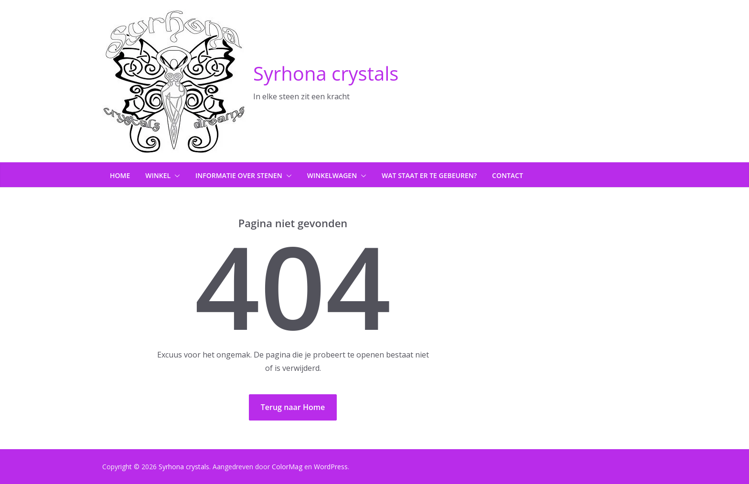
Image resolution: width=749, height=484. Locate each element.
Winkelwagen (332, 175)
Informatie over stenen (238, 175)
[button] (175, 175)
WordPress (331, 466)
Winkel (158, 175)
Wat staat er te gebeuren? (429, 175)
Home (120, 175)
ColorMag (287, 466)
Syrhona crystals (325, 73)
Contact (507, 175)
